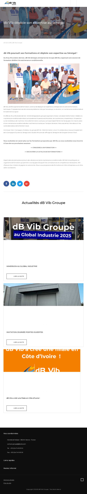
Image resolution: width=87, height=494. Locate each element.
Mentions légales (9, 480)
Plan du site (7, 483)
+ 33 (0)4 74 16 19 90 (16, 448)
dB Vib (55, 141)
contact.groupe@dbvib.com (16, 444)
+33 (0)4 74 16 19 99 (17, 452)
